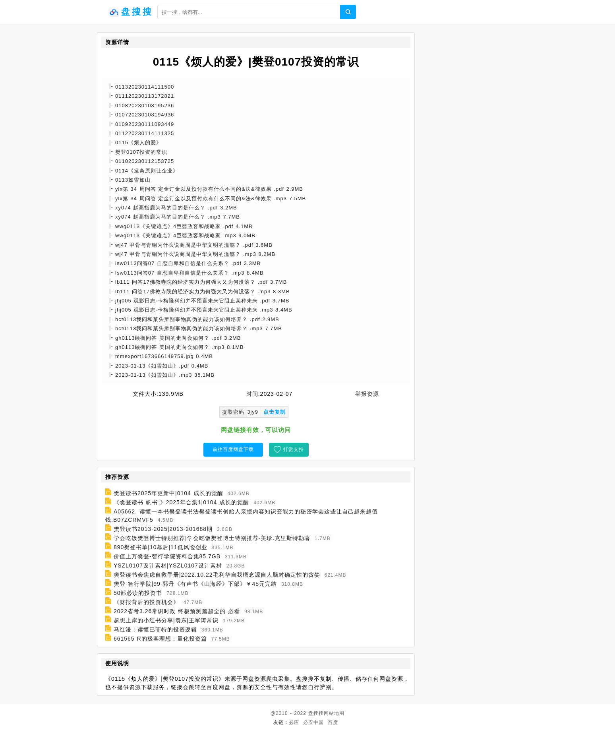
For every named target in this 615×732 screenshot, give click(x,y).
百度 (333, 722)
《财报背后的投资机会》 (146, 602)
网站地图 (334, 713)
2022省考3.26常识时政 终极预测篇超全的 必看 (177, 611)
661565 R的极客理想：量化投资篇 (160, 638)
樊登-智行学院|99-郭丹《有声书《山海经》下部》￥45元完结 (195, 584)
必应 (294, 722)
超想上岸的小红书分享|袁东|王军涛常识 (166, 620)
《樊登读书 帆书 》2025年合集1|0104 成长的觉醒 (181, 502)
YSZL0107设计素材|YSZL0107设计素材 (168, 565)
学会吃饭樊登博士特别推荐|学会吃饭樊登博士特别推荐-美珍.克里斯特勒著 (212, 538)
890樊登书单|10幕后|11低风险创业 (160, 547)
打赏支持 (293, 449)
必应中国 (313, 722)
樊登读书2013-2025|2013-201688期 (163, 529)
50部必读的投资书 (138, 593)
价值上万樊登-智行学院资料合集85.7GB (167, 556)
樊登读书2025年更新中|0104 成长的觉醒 (168, 493)
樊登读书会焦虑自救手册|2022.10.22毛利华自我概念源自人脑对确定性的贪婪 (217, 574)
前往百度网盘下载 (233, 449)
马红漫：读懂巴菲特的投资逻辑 (155, 629)
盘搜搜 (316, 713)
